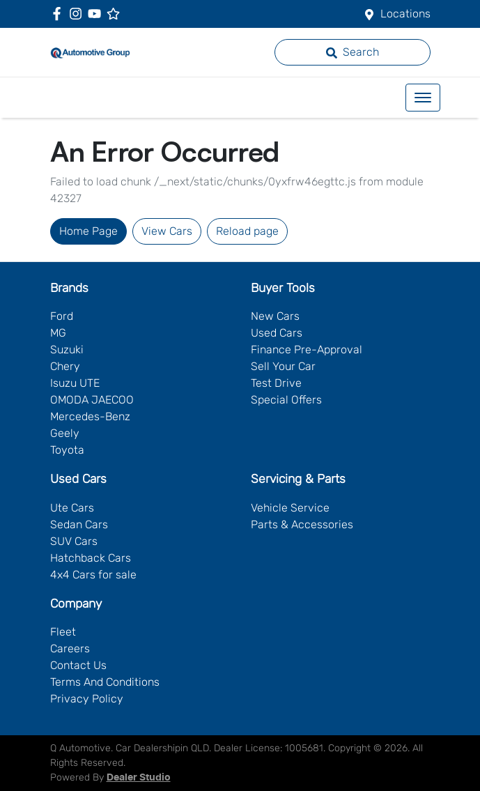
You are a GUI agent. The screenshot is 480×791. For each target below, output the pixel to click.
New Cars (275, 316)
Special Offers (286, 399)
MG (58, 332)
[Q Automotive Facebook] (59, 13)
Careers (70, 648)
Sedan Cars (79, 524)
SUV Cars (74, 541)
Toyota (67, 449)
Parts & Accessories (302, 524)
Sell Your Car (283, 366)
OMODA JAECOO (92, 399)
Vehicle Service (290, 507)
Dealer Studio (139, 778)
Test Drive (276, 383)
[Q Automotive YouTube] (97, 13)
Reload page (247, 231)
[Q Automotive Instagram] (78, 13)
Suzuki (67, 349)
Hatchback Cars (90, 558)
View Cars (166, 231)
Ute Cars (72, 507)
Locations (405, 13)
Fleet (63, 631)
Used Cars (276, 332)
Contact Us (78, 665)
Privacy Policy (86, 698)
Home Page (88, 231)
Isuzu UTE (75, 383)
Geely (64, 433)
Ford (61, 316)
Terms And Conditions (105, 682)
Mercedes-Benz (90, 416)
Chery (65, 366)
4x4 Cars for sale (93, 574)
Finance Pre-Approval (306, 349)
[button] (422, 98)
